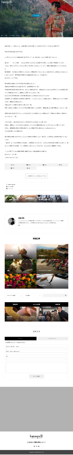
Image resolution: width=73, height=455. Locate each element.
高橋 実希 (13, 185)
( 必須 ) (12, 347)
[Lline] (44, 165)
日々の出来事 (36, 15)
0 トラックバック (52, 338)
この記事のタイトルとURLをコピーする (36, 176)
